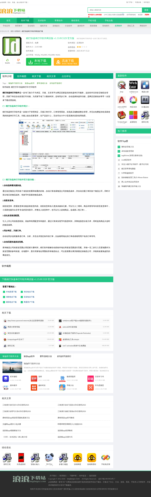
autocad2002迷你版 (70, 327)
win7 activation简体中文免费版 (74, 346)
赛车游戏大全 (42, 83)
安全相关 (31, 26)
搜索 (146, 10)
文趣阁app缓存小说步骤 (12, 424)
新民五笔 (11, 346)
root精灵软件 (126, 160)
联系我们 (63, 476)
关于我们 (53, 476)
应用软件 (118, 26)
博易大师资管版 (14, 327)
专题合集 (138, 2)
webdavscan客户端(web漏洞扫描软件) (77, 321)
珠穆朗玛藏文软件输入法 (131, 186)
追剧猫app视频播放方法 (12, 431)
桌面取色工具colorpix (71, 339)
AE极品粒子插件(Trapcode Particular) (77, 333)
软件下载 (25, 20)
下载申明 (73, 476)
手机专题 (92, 20)
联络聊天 (105, 26)
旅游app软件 (29, 83)
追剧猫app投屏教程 (65, 431)
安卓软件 (42, 20)
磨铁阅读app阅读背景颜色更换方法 (16, 418)
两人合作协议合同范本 (130, 182)
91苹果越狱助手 (127, 173)
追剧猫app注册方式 (65, 437)
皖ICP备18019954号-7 (107, 479)
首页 (8, 20)
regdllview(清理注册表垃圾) (131, 155)
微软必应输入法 (127, 147)
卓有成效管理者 (127, 151)
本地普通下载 (11, 292)
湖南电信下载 (11, 297)
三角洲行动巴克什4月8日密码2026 (16, 405)
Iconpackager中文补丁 (16, 339)
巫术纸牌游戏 (131, 15)
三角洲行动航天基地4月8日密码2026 (72, 411)
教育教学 (18, 26)
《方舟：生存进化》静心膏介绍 (15, 437)
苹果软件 (59, 20)
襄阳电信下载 (11, 302)
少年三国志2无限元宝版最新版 (114, 15)
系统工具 (130, 26)
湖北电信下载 (29, 292)
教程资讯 (75, 20)
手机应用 (6, 26)
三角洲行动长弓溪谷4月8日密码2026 (72, 405)
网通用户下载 (29, 302)
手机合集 (109, 20)
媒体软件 (81, 26)
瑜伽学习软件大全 (15, 83)
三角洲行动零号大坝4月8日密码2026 (17, 411)
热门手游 (129, 2)
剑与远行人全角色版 (95, 15)
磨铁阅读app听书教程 (66, 418)
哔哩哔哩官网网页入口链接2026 (70, 424)
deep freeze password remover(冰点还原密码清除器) (26, 321)
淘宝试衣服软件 (14, 333)
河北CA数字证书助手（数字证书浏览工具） (134, 164)
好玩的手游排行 (56, 83)
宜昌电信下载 (29, 297)
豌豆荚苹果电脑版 (128, 169)
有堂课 (140, 15)
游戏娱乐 (56, 26)
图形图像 (93, 26)
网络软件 (143, 26)
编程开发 (43, 26)
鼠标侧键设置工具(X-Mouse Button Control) (134, 178)
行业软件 (68, 26)
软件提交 (147, 2)
